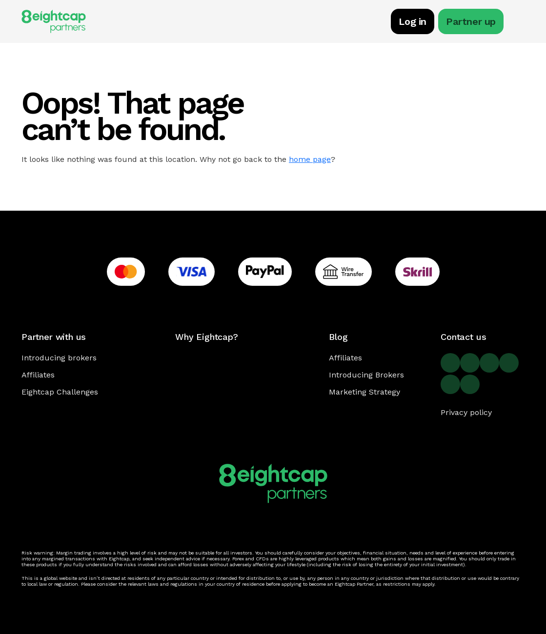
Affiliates (38, 374)
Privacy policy (466, 412)
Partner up (471, 21)
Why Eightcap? (206, 337)
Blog (338, 337)
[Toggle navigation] (520, 23)
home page (310, 159)
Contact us (463, 337)
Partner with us (53, 337)
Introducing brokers (59, 357)
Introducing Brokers (366, 374)
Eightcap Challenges (59, 391)
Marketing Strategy (364, 391)
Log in (412, 21)
